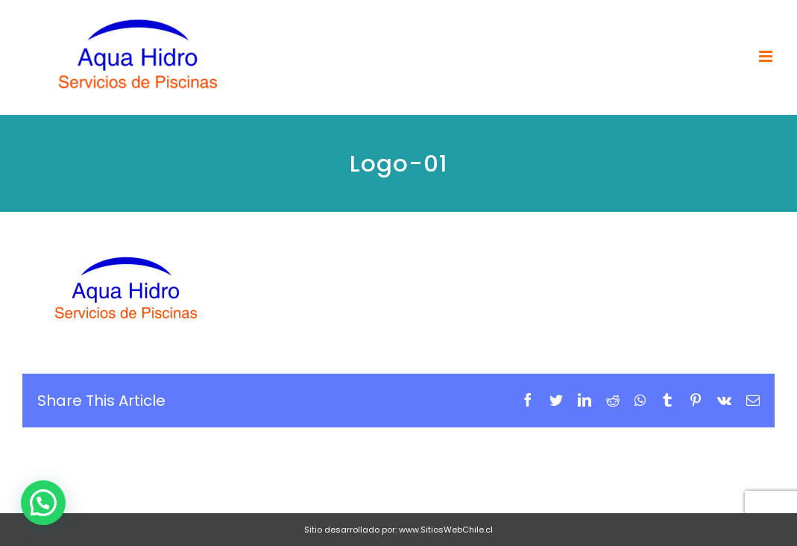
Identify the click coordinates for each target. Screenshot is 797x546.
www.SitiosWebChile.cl (446, 530)
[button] (43, 502)
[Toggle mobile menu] (767, 56)
